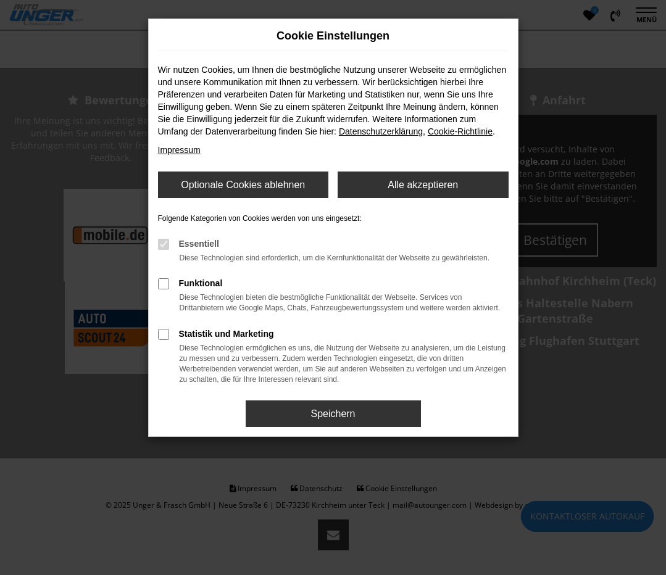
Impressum (179, 150)
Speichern (332, 413)
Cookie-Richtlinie (460, 131)
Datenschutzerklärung (381, 131)
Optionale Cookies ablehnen (243, 185)
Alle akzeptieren (423, 185)
